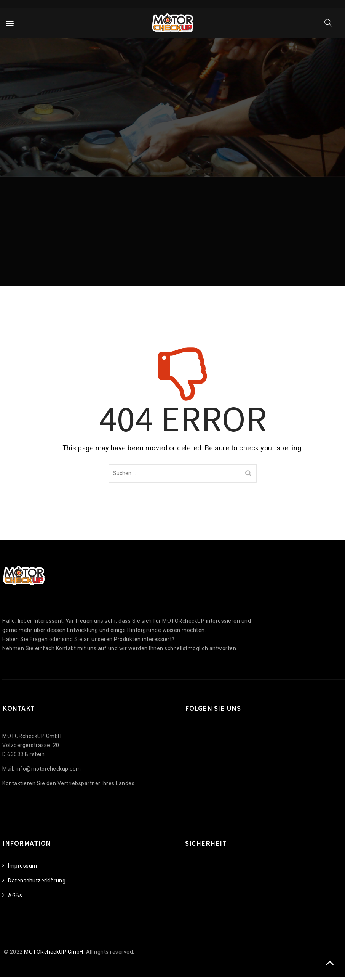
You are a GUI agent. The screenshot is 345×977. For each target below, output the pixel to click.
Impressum (22, 866)
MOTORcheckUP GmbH (53, 952)
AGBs (15, 895)
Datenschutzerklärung (36, 880)
